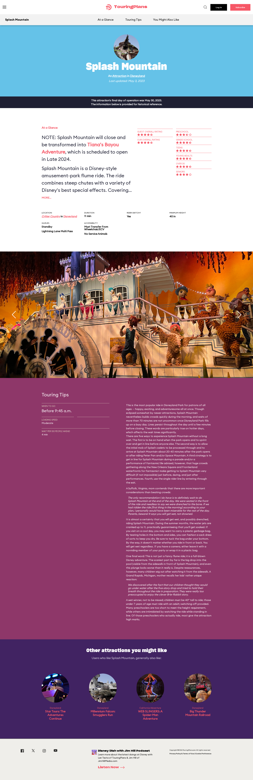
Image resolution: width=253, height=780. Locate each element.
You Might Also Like (166, 19)
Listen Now (112, 767)
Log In (219, 7)
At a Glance (106, 19)
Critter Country (51, 216)
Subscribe (240, 7)
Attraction (119, 76)
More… (46, 197)
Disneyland (137, 76)
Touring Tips (133, 19)
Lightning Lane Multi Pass (57, 231)
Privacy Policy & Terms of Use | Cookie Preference (190, 754)
